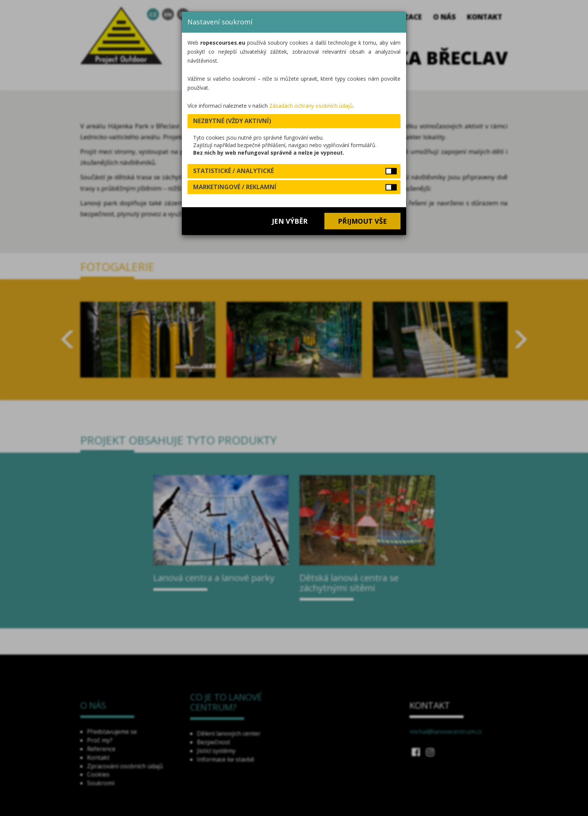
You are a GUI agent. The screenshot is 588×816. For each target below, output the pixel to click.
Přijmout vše (362, 221)
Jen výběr (290, 221)
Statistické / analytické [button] (233, 171)
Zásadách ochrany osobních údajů (311, 105)
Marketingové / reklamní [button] (234, 187)
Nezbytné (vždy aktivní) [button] (232, 121)
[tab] (294, 121)
